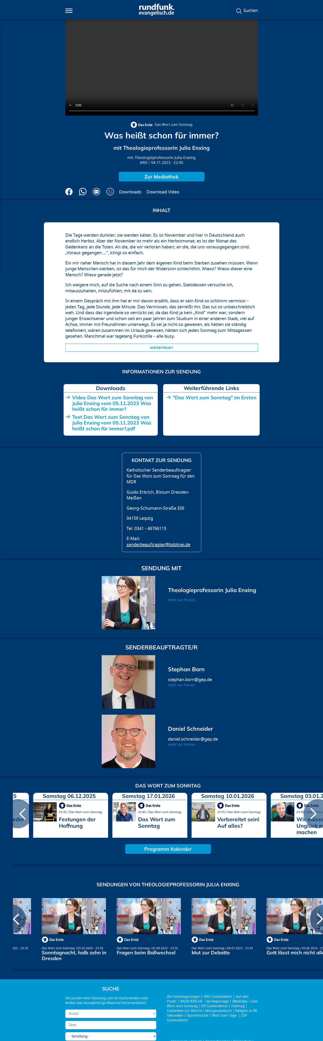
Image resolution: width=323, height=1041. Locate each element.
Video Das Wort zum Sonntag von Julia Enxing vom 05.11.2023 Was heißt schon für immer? (112, 403)
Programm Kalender (168, 849)
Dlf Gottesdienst (214, 1006)
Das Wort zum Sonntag (173, 124)
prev (17, 813)
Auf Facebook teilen (69, 191)
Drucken (110, 191)
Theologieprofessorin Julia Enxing (165, 157)
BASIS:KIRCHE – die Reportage (204, 1001)
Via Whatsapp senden (82, 191)
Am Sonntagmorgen (183, 996)
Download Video (163, 192)
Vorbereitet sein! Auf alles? (238, 822)
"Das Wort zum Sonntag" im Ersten (214, 397)
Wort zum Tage (224, 1015)
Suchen (250, 11)
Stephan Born (186, 669)
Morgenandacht (218, 1010)
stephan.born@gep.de (190, 680)
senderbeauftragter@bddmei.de (158, 545)
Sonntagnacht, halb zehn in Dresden (74, 955)
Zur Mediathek (161, 177)
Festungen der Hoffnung (77, 822)
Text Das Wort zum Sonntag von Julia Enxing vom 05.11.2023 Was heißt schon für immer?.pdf (111, 422)
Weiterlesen (161, 348)
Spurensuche (197, 1015)
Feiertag (238, 1006)
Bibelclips (240, 1001)
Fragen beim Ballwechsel (146, 952)
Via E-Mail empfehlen (96, 191)
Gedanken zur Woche (184, 1010)
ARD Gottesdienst (218, 996)
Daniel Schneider (190, 728)
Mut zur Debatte (211, 952)
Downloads (130, 192)
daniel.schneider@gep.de (193, 739)
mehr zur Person (181, 600)
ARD (143, 162)
